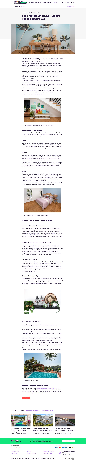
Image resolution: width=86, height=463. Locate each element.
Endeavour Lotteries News (48, 451)
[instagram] (14, 447)
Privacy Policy (14, 453)
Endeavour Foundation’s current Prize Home (47, 388)
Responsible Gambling (47, 453)
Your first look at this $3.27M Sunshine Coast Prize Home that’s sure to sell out (64, 430)
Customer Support (15, 451)
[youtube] (19, 447)
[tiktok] (17, 447)
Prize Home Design (37, 12)
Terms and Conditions (31, 453)
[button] (12, 2)
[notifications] (63, 2)
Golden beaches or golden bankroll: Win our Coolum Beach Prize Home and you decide (42, 430)
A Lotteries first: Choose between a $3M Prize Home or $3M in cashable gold (21, 430)
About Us (29, 451)
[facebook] (12, 447)
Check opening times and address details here (36, 393)
